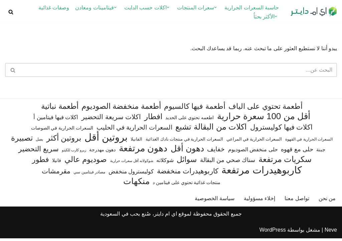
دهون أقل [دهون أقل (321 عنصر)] (187, 151)
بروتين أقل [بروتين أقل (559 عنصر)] (106, 139)
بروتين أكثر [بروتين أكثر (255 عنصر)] (63, 140)
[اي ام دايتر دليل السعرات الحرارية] (313, 12)
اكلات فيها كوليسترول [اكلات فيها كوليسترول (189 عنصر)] (281, 130)
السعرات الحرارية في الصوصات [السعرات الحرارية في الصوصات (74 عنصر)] (62, 130)
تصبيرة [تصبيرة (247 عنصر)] (22, 140)
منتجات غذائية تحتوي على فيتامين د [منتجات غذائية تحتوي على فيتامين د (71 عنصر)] (186, 185)
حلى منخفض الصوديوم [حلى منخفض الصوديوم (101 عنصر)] (253, 152)
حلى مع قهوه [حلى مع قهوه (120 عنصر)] (297, 152)
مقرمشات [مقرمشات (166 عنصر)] (56, 173)
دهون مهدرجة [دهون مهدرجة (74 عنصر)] (102, 152)
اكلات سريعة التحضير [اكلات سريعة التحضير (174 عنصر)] (111, 119)
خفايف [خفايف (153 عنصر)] (216, 151)
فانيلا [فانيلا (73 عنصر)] (56, 163)
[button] (215, 7)
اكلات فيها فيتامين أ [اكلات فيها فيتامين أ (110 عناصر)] (55, 120)
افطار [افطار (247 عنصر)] (153, 119)
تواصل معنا (297, 201)
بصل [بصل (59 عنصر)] (39, 142)
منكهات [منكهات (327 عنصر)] (136, 183)
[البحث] (10, 11)
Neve (331, 232)
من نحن (327, 201)
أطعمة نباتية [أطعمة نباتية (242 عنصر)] (59, 109)
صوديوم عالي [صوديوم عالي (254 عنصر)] (85, 162)
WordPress (273, 232)
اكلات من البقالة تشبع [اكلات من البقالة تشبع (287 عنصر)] (211, 129)
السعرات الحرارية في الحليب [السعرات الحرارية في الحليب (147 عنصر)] (134, 130)
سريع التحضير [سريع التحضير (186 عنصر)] (38, 151)
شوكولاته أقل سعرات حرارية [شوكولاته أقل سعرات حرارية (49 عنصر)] (131, 163)
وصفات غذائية (53, 7)
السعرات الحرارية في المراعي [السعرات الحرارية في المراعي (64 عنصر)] (254, 141)
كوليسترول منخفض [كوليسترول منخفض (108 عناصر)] (131, 174)
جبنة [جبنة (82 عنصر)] (320, 152)
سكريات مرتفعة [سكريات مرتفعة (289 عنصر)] (285, 161)
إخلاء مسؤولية (259, 201)
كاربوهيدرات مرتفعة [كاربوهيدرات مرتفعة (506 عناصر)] (261, 172)
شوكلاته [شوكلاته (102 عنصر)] (165, 163)
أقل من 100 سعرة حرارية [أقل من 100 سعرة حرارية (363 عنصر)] (263, 119)
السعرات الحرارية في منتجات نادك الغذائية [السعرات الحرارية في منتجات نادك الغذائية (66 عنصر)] (184, 141)
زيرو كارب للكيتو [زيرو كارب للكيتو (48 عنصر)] (74, 153)
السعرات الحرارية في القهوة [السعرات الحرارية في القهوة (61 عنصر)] (309, 142)
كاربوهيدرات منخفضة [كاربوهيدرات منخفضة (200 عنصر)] (187, 174)
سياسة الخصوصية (214, 201)
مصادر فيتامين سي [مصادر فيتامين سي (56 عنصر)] (89, 174)
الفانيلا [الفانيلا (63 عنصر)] (136, 141)
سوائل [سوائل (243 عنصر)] (187, 162)
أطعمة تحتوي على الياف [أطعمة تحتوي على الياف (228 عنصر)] (265, 109)
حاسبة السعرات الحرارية (251, 7)
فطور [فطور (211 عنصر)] (40, 162)
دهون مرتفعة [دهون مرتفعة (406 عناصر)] (143, 151)
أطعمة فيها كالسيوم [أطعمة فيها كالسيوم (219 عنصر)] (194, 109)
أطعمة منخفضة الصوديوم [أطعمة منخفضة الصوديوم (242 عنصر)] (121, 109)
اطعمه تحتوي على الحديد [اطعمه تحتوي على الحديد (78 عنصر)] (189, 120)
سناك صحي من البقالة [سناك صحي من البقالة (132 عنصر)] (227, 162)
